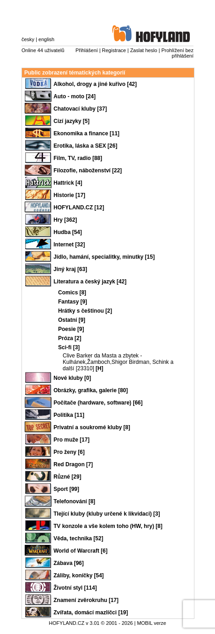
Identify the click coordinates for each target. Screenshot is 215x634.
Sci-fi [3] (69, 347)
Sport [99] (66, 489)
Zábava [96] (69, 563)
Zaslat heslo (143, 50)
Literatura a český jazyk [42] (90, 281)
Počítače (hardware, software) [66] (98, 403)
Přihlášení (86, 50)
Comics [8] (72, 292)
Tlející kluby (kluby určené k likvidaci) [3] (107, 514)
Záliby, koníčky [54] (79, 575)
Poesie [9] (71, 329)
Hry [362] (65, 220)
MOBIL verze (151, 623)
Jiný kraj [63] (70, 269)
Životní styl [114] (75, 588)
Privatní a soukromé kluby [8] (92, 427)
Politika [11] (69, 415)
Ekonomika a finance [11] (86, 133)
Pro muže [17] (72, 440)
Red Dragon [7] (73, 464)
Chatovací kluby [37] (80, 109)
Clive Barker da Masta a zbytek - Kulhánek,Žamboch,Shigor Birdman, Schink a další (118, 362)
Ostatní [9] (71, 320)
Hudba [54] (68, 232)
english (46, 39)
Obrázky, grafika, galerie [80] (91, 390)
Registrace (114, 50)
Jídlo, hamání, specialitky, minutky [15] (104, 257)
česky (28, 39)
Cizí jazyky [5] (72, 121)
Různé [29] (67, 477)
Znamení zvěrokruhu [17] (86, 600)
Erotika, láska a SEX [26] (85, 146)
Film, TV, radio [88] (78, 158)
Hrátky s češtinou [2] (85, 311)
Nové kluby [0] (72, 378)
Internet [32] (69, 244)
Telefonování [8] (74, 501)
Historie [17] (69, 195)
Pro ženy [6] (69, 452)
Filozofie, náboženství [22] (88, 170)
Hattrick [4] (68, 183)
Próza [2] (69, 338)
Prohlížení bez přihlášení (177, 53)
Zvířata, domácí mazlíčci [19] (91, 612)
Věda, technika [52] (78, 538)
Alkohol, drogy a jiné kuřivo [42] (95, 84)
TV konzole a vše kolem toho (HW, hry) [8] (108, 526)
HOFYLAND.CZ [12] (79, 207)
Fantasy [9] (72, 301)
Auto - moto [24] (75, 96)
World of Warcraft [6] (81, 551)
